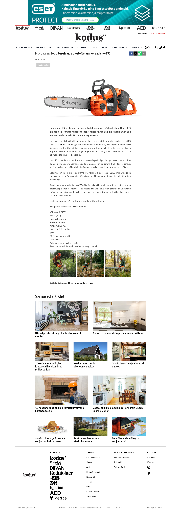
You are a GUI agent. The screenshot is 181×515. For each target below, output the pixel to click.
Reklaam (151, 457)
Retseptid (82, 47)
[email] (144, 53)
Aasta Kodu (137, 47)
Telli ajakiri (142, 33)
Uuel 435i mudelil (58, 144)
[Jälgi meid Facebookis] (164, 47)
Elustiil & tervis (119, 47)
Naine (104, 47)
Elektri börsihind (121, 467)
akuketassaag (86, 283)
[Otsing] (156, 47)
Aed (50, 47)
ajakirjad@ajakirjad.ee (90, 508)
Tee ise (94, 47)
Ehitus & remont (65, 47)
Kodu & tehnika (24, 47)
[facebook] (131, 53)
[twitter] (135, 53)
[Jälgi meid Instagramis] (160, 47)
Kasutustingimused (122, 457)
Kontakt (150, 462)
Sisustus (40, 47)
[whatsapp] (140, 53)
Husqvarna (79, 141)
